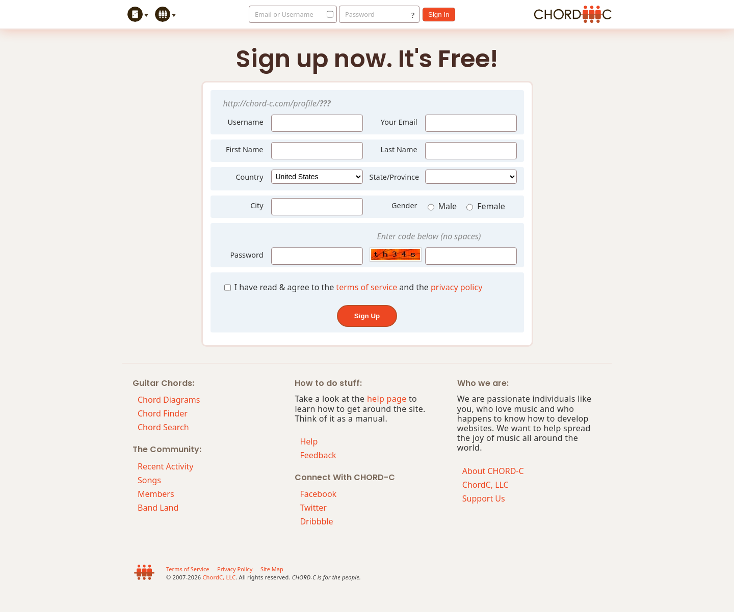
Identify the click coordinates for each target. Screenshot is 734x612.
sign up (367, 316)
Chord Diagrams (169, 399)
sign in (439, 14)
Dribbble (316, 521)
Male (443, 207)
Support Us (483, 498)
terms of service (366, 287)
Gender (404, 205)
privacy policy (456, 287)
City (256, 205)
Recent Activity (166, 466)
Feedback (318, 455)
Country (249, 177)
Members (156, 493)
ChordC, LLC (485, 484)
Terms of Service (187, 569)
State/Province (395, 177)
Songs (149, 480)
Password (360, 14)
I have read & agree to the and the (353, 288)
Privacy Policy (234, 569)
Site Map (271, 569)
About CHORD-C (493, 471)
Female (485, 207)
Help (309, 441)
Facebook (318, 493)
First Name (245, 149)
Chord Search (163, 427)
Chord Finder (163, 413)
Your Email (399, 122)
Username (242, 121)
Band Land (158, 507)
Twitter (313, 507)
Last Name (398, 149)
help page (387, 398)
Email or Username (284, 14)
